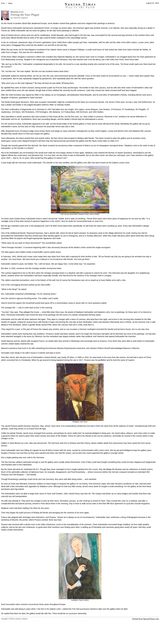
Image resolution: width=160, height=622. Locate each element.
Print (3, 3)
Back (10, 3)
